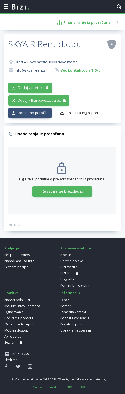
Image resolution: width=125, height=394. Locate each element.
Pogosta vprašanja (74, 318)
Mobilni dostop (16, 330)
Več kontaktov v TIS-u (81, 70)
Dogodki (67, 279)
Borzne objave (71, 261)
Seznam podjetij (16, 267)
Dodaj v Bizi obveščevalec (39, 100)
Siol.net (38, 387)
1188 (82, 387)
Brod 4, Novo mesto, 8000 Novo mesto (46, 61)
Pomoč (65, 306)
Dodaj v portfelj (31, 87)
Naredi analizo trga (19, 261)
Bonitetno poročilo (33, 112)
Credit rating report (82, 112)
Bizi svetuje (69, 267)
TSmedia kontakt (73, 312)
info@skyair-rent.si (31, 70)
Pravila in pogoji (72, 324)
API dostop (13, 336)
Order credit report (19, 324)
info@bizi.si (19, 353)
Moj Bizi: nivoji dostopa (22, 306)
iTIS (69, 387)
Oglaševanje (14, 312)
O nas (64, 300)
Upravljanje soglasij (75, 330)
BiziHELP (67, 273)
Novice (65, 255)
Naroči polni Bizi (17, 300)
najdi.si (54, 387)
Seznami (10, 342)
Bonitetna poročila (19, 318)
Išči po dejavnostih (19, 255)
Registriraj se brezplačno (62, 191)
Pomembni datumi (74, 285)
